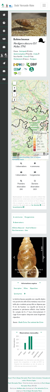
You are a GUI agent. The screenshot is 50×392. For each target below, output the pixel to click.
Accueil (10, 378)
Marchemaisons (17, 230)
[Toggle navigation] (44, 5)
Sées (26, 230)
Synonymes (18, 294)
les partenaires (18, 207)
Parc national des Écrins (41, 388)
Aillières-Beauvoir (18, 228)
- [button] (14, 95)
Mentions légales (31, 380)
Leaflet (14, 157)
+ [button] (14, 88)
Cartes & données (37, 378)
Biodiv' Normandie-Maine (24, 5)
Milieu (26, 288)
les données (36, 205)
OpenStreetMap (24, 157)
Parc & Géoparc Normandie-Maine (22, 378)
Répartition (34, 288)
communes (18, 217)
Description (18, 288)
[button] (14, 91)
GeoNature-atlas (21, 388)
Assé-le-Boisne (31, 228)
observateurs (18, 222)
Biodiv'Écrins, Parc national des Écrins (30, 322)
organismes (29, 217)
